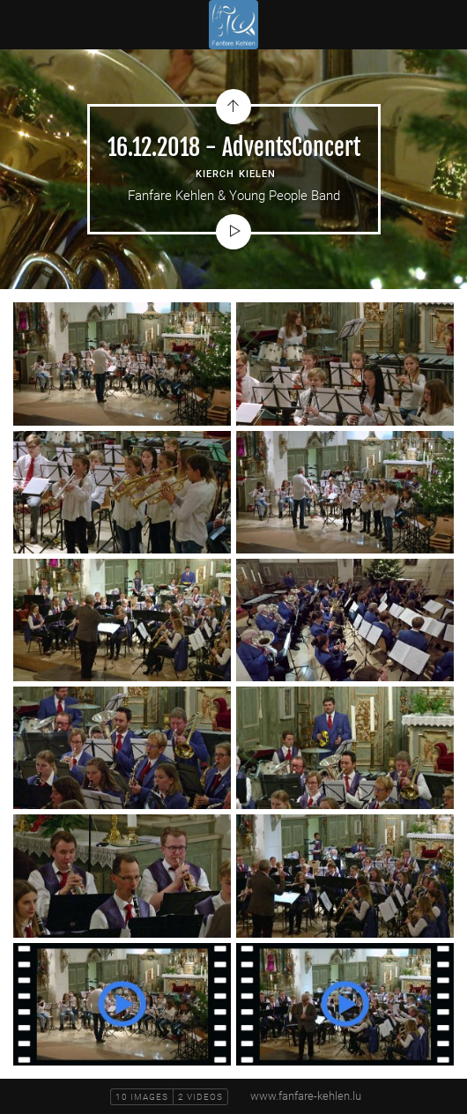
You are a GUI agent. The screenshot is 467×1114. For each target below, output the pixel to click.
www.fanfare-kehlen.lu (305, 1096)
